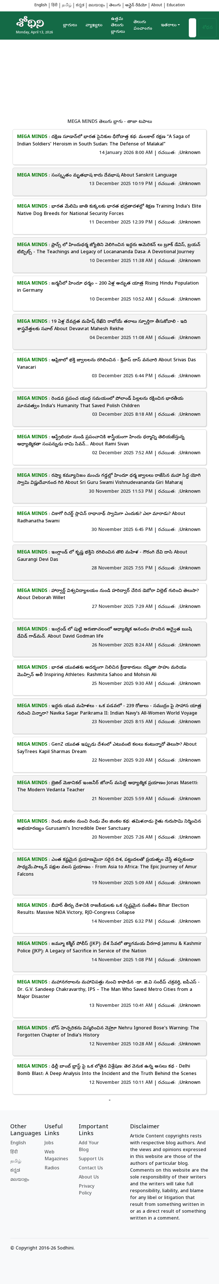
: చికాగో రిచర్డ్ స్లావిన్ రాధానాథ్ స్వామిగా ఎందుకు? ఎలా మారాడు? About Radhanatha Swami (101, 518)
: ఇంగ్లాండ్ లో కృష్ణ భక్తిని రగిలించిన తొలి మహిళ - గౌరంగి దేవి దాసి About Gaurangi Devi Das (102, 556)
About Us (89, 1178)
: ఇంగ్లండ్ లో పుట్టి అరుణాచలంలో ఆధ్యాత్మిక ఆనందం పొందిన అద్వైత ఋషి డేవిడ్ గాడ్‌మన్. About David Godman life (104, 633)
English (40, 5)
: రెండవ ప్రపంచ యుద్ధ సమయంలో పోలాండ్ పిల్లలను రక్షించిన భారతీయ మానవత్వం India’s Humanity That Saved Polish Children (100, 402)
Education (176, 5)
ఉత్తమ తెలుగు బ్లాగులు (118, 25)
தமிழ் (67, 5)
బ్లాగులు (70, 25)
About (156, 5)
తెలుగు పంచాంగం (142, 25)
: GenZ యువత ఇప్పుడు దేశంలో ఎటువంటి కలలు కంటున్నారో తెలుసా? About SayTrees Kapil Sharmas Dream (107, 748)
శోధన (207, 28)
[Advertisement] (109, 79)
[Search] (192, 27)
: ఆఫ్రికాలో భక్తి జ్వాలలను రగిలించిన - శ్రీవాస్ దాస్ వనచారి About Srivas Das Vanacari (106, 364)
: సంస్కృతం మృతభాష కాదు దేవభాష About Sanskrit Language (97, 176)
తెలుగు (115, 5)
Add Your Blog (89, 1146)
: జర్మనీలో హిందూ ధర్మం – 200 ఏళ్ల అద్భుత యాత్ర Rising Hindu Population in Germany (108, 287)
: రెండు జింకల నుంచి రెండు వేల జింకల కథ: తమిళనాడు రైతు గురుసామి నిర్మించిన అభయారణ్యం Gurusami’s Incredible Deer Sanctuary (109, 825)
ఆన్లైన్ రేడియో (136, 5)
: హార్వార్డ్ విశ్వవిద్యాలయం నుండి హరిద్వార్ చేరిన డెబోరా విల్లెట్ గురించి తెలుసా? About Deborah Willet (108, 595)
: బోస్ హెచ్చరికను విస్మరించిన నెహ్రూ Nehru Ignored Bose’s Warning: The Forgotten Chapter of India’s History (108, 1032)
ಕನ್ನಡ (80, 5)
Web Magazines (56, 1156)
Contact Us (91, 1168)
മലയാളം (96, 5)
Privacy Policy (86, 1190)
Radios (51, 1168)
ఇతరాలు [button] (169, 25)
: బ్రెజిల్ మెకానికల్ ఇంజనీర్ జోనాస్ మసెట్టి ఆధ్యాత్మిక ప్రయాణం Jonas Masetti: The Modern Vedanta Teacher (107, 787)
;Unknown (189, 153)
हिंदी (54, 5)
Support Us (91, 1159)
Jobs (49, 1143)
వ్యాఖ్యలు (94, 25)
